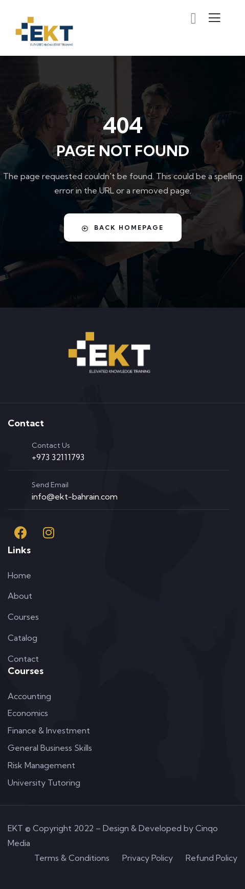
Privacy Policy (147, 858)
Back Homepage (123, 228)
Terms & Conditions (71, 858)
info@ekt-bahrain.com (75, 496)
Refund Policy (211, 858)
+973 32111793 (58, 457)
